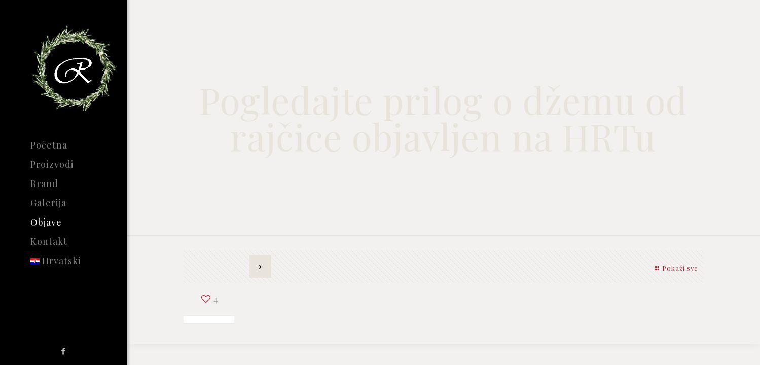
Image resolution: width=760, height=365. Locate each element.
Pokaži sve (675, 268)
